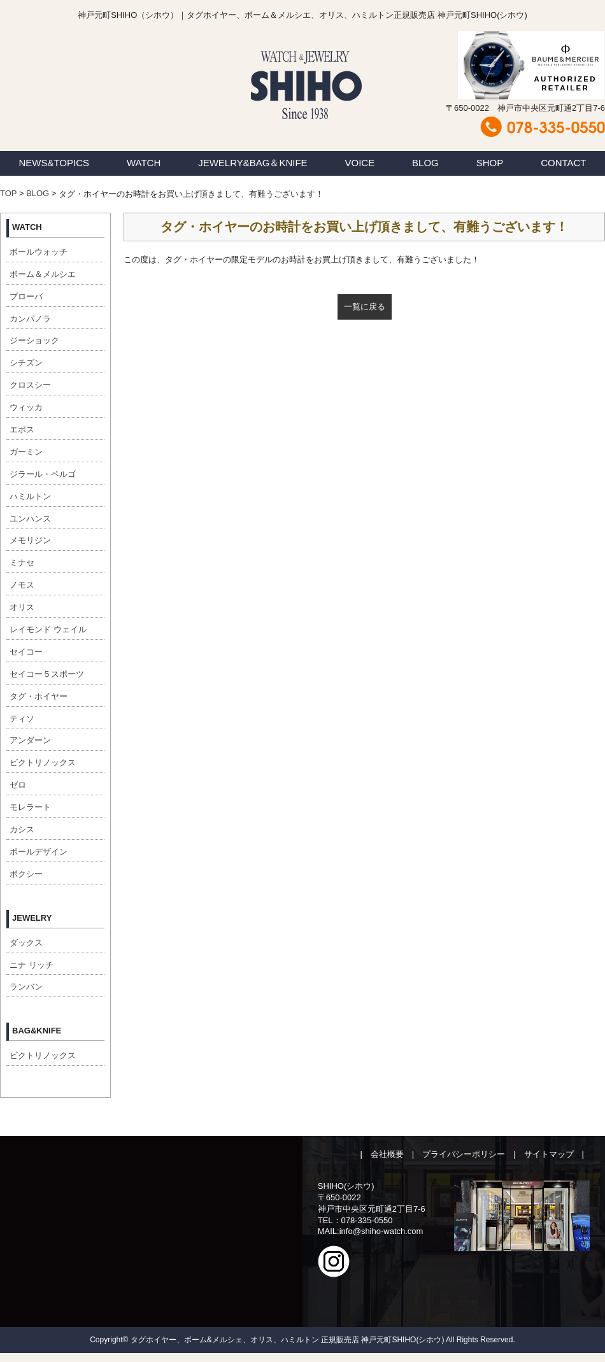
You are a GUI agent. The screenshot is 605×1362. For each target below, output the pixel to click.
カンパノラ (30, 318)
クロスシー (30, 385)
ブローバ (26, 296)
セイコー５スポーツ (47, 674)
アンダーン (30, 740)
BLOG (425, 162)
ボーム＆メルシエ (43, 274)
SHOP (490, 162)
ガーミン (26, 452)
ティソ (22, 718)
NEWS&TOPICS (53, 162)
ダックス (26, 942)
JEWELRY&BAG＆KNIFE (252, 162)
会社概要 (387, 1154)
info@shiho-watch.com (381, 1231)
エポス (22, 429)
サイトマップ (549, 1154)
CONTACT (563, 162)
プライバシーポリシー (463, 1154)
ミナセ (22, 562)
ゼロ (18, 785)
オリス (22, 607)
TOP (8, 193)
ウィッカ (26, 407)
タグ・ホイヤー (39, 696)
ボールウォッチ (39, 252)
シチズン (26, 362)
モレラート (30, 807)
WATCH (143, 162)
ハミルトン (30, 496)
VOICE (360, 162)
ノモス (22, 585)
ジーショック (34, 340)
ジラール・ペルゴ (43, 474)
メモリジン (30, 540)
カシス (22, 829)
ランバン (26, 986)
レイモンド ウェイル (48, 629)
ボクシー (26, 874)
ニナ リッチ (31, 965)
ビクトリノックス (43, 762)
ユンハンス (30, 518)
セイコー (26, 651)
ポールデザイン (39, 851)
